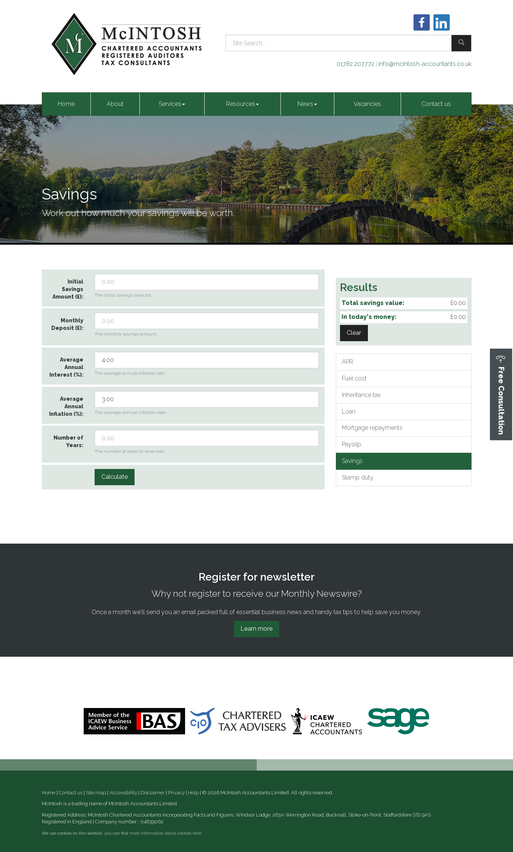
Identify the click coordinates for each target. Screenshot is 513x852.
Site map (96, 792)
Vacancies (367, 103)
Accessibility (123, 792)
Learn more (256, 628)
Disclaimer (153, 792)
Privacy (176, 792)
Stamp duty (358, 477)
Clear (354, 332)
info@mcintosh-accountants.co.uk (425, 63)
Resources (242, 103)
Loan (348, 411)
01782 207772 (355, 63)
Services (172, 103)
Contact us (436, 103)
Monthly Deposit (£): (67, 324)
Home (66, 103)
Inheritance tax (361, 394)
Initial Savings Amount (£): (67, 289)
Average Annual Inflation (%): (66, 406)
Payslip (351, 444)
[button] (501, 394)
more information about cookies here (165, 833)
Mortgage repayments (372, 427)
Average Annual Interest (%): (66, 367)
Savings (352, 460)
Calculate (114, 476)
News (307, 103)
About (115, 103)
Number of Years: (68, 441)
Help (193, 792)
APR (347, 361)
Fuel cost (354, 378)
